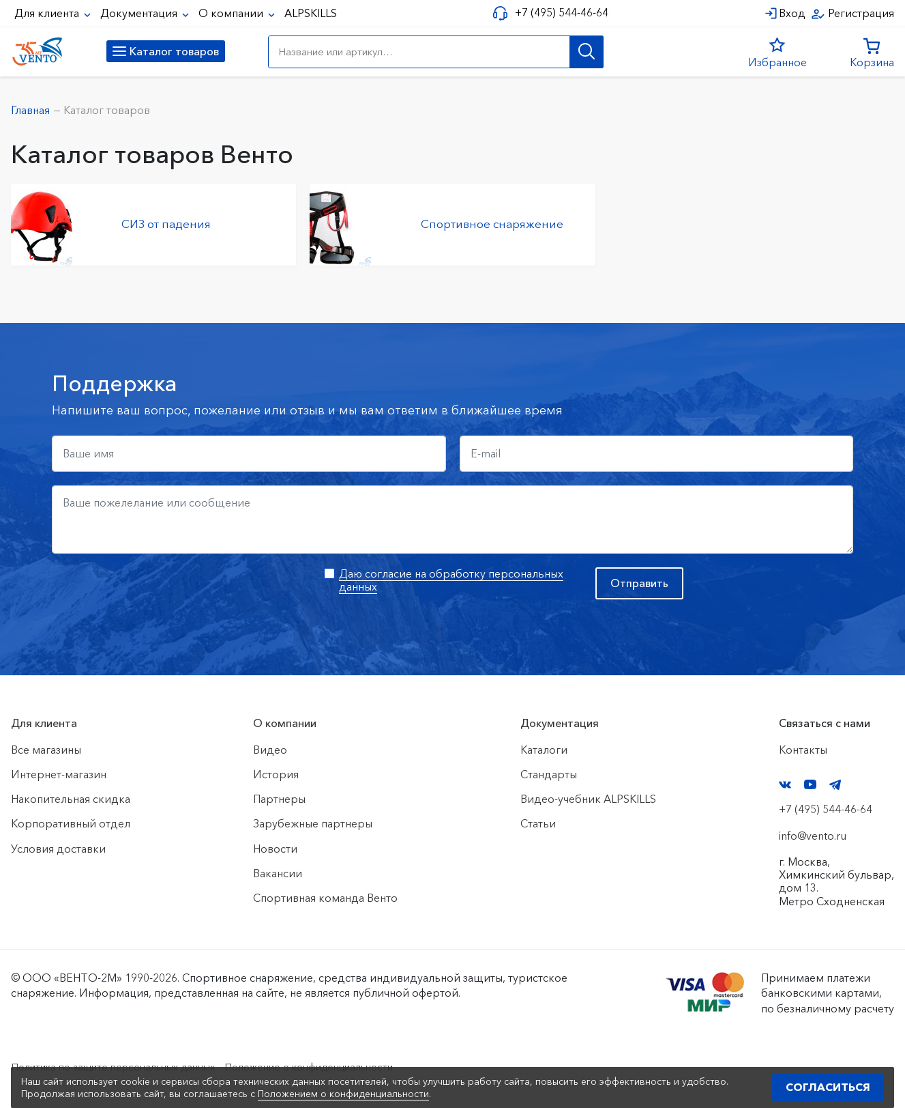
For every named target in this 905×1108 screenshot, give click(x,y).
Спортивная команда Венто (325, 898)
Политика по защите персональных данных (124, 1066)
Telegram (835, 785)
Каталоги (543, 749)
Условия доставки (58, 848)
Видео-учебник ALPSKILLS (588, 799)
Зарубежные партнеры (312, 823)
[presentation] (155, 594)
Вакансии (277, 873)
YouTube (810, 784)
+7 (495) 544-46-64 (559, 12)
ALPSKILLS (310, 13)
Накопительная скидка (70, 799)
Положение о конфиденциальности (340, 1066)
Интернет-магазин (58, 774)
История (276, 774)
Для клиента (48, 13)
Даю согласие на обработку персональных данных (451, 580)
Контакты (803, 749)
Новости (275, 848)
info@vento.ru (812, 835)
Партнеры (279, 799)
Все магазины (46, 749)
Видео (270, 749)
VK (785, 785)
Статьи (538, 823)
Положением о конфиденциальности (343, 1094)
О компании (232, 13)
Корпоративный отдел (70, 823)
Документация (140, 13)
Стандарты (548, 774)
